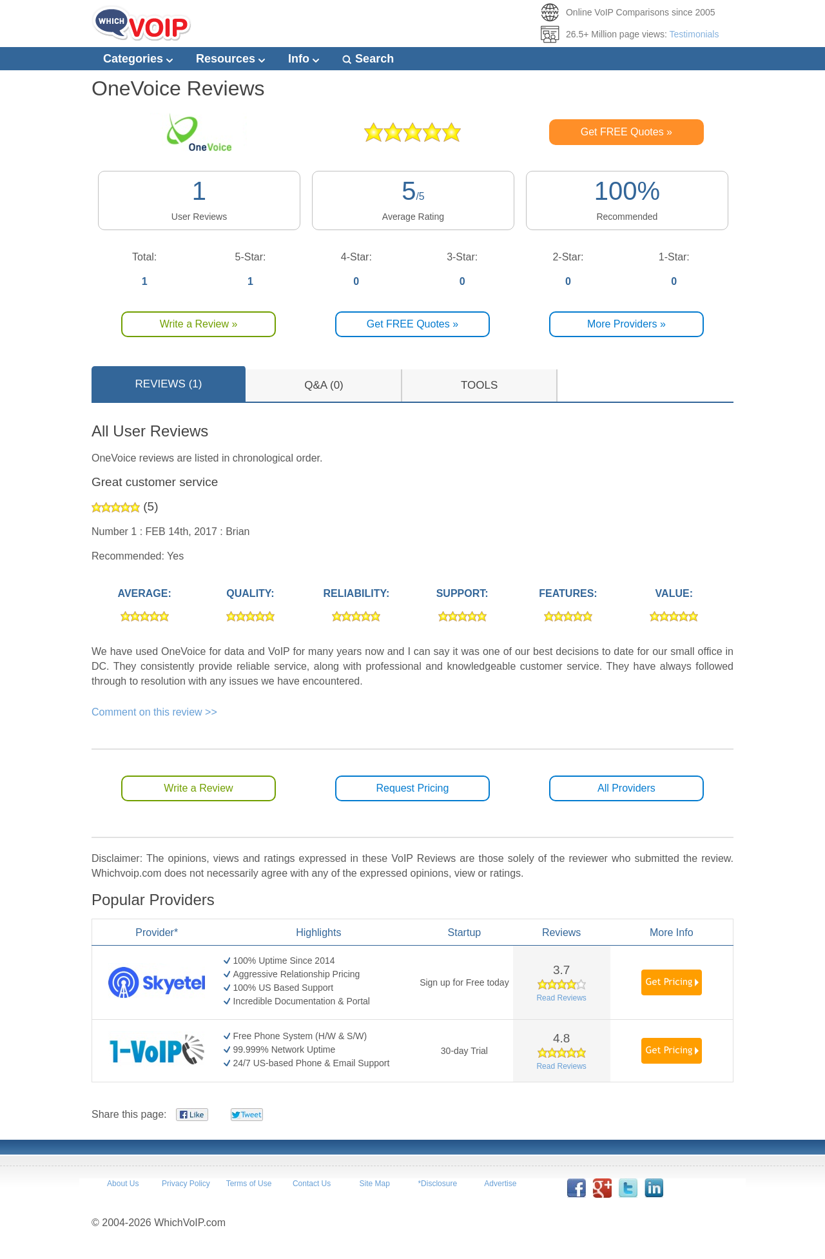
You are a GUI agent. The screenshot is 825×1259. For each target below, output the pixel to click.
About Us (123, 1183)
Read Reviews (561, 997)
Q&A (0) (323, 385)
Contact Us (312, 1183)
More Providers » (626, 323)
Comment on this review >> (154, 712)
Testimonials (694, 34)
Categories (138, 58)
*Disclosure (437, 1183)
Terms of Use (249, 1183)
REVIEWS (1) (168, 384)
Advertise (500, 1183)
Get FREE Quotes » (626, 131)
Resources (230, 58)
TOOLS (479, 385)
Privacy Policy (186, 1183)
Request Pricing (412, 788)
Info (303, 58)
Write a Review (198, 788)
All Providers (626, 788)
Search (368, 58)
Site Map (374, 1183)
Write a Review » (199, 323)
